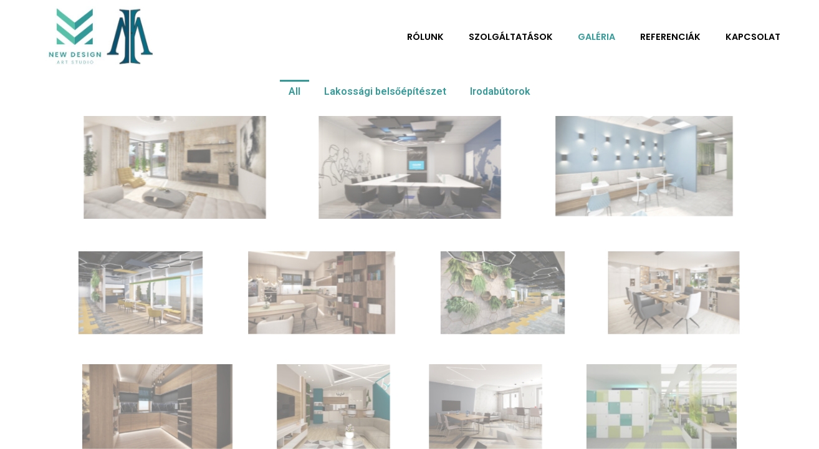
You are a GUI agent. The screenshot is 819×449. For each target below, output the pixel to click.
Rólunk (425, 37)
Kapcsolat (753, 37)
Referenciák (670, 37)
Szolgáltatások (511, 37)
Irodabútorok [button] (500, 91)
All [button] (294, 91)
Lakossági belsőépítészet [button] (385, 91)
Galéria (596, 37)
